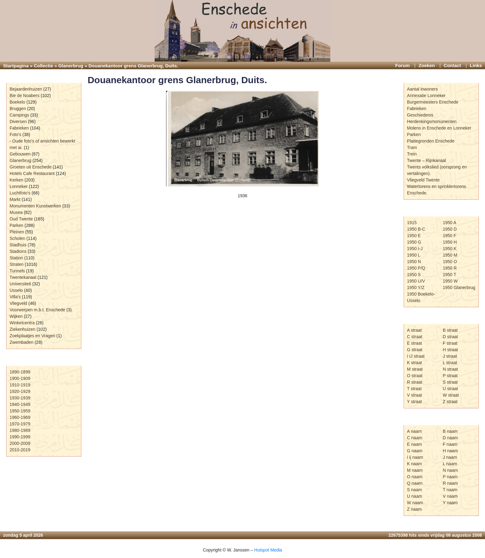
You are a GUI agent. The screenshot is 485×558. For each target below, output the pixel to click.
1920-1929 (20, 391)
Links (476, 65)
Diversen (18, 121)
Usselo (16, 290)
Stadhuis (18, 244)
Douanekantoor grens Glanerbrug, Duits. (177, 80)
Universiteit (20, 283)
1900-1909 (20, 378)
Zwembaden (21, 342)
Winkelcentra (22, 322)
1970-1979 (20, 423)
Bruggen (18, 108)
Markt (15, 199)
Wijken (16, 316)
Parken (16, 225)
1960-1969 (20, 417)
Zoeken (426, 65)
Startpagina (16, 65)
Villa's (15, 296)
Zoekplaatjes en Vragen (32, 335)
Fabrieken (19, 128)
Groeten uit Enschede (30, 166)
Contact (452, 65)
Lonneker (19, 186)
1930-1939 (20, 397)
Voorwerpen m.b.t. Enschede (37, 309)
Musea (16, 212)
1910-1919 (20, 384)
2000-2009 (20, 443)
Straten (17, 264)
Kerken (16, 179)
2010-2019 (20, 449)
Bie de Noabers (25, 95)
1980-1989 (20, 430)
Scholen (17, 238)
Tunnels (17, 270)
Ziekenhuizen (22, 329)
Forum (402, 65)
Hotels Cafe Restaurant (32, 173)
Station (16, 257)
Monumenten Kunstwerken (35, 205)
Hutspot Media (268, 549)
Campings (19, 115)
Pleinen (17, 231)
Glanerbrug (70, 65)
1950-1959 (20, 410)
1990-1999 (20, 436)
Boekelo (17, 102)
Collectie (43, 65)
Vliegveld (18, 303)
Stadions (18, 251)
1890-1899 (20, 371)
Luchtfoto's (20, 192)
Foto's (15, 134)
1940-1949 (20, 404)
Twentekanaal (23, 277)
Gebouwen (20, 153)
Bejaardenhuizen (26, 89)
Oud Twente (21, 218)
